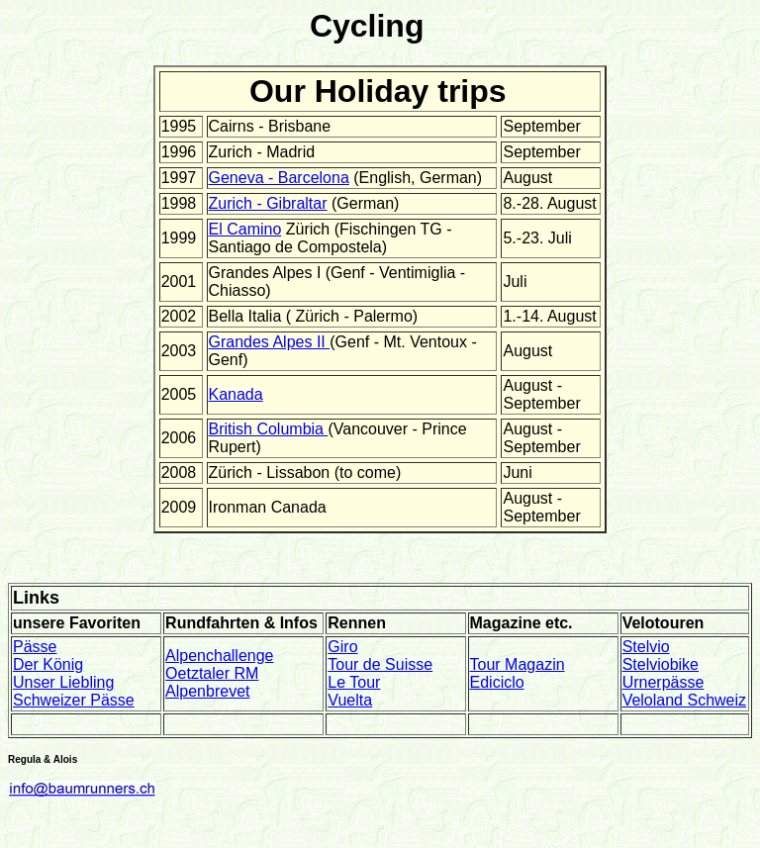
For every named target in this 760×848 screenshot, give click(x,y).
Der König (48, 664)
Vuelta (350, 700)
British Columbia (269, 429)
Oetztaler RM (211, 673)
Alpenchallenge (219, 655)
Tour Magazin (517, 664)
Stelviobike (660, 664)
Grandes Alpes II (270, 341)
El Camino (245, 229)
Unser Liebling (63, 682)
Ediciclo (497, 682)
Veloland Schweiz (684, 700)
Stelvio (646, 646)
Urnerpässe (663, 682)
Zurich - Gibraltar (268, 203)
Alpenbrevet (207, 691)
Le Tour (354, 682)
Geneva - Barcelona (279, 177)
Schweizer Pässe (74, 700)
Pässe (34, 646)
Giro (342, 646)
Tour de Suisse (380, 664)
